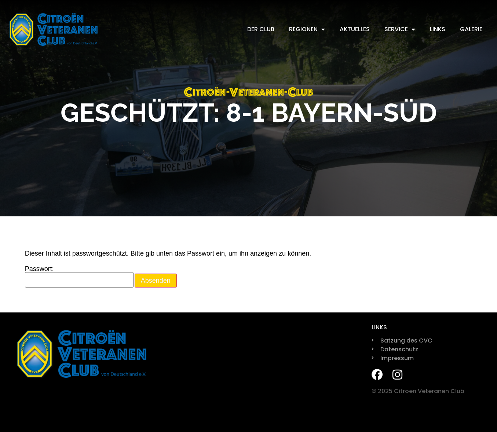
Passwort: (79, 277)
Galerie (471, 29)
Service (399, 29)
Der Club (260, 29)
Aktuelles (355, 29)
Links (437, 29)
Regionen (307, 29)
